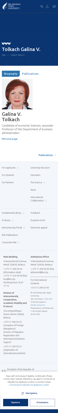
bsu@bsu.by (9, 279)
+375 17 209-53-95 (40, 287)
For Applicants (10, 167)
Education (35, 175)
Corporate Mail (10, 242)
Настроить (29, 393)
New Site (48, 299)
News (33, 190)
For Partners (8, 182)
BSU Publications (10, 235)
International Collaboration (39, 199)
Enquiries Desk (38, 220)
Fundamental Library (13, 213)
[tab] (11, 74)
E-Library (7, 220)
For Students (8, 175)
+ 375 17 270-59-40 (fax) (15, 275)
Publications (30, 73)
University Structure (40, 167)
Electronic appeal (39, 227)
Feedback (35, 213)
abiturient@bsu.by (39, 272)
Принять (15, 402)
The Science (37, 182)
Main (4, 55)
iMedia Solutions (38, 305)
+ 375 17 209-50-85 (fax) (42, 269)
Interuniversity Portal (13, 227)
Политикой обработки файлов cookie (29, 385)
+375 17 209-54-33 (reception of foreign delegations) (13, 325)
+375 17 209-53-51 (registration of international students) (14, 349)
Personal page (9, 138)
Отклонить (42, 402)
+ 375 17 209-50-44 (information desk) (12, 271)
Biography (10, 73)
